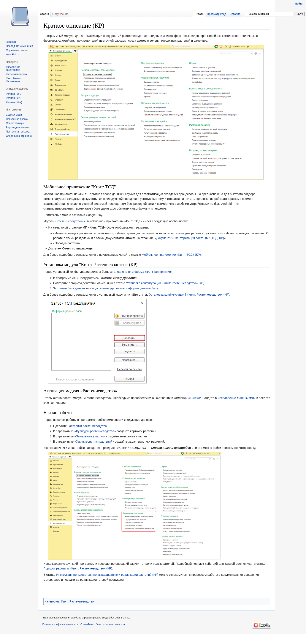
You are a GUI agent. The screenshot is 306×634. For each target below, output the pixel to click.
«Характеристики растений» (94, 441)
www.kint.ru (12, 54)
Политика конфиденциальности (60, 624)
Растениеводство (16, 74)
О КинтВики (87, 624)
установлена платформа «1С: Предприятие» (140, 271)
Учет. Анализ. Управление (14, 80)
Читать (199, 14)
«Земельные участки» (90, 436)
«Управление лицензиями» (236, 398)
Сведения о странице (19, 135)
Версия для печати (17, 127)
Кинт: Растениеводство (77, 601)
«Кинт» (193, 398)
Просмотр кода (216, 14)
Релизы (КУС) (14, 93)
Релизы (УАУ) (14, 102)
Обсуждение (60, 14)
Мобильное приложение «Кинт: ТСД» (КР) (171, 254)
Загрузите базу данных (69, 288)
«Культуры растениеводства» (95, 431)
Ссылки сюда (14, 114)
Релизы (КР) (13, 97)
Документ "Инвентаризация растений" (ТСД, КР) (190, 238)
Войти (299, 3)
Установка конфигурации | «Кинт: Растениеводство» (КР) (189, 294)
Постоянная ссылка (17, 131)
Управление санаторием (13, 69)
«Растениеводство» (69, 221)
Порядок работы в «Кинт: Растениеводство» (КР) (77, 568)
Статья (44, 14)
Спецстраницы (15, 123)
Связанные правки (17, 119)
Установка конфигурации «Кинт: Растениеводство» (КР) (165, 283)
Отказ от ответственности (110, 624)
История (235, 14)
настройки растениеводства (87, 426)
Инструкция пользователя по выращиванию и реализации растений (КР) (107, 574)
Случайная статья (16, 50)
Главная (11, 41)
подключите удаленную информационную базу (125, 288)
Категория (52, 601)
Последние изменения (19, 45)
